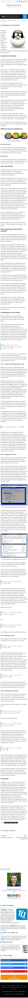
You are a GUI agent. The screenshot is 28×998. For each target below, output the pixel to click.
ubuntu (14, 21)
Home (2, 21)
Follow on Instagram (14, 968)
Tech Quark (13, 986)
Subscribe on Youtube (14, 971)
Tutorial (9, 21)
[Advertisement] (14, 855)
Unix (18, 21)
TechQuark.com (13, 948)
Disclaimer (11, 992)
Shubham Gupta (20, 994)
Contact (15, 992)
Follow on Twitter (14, 964)
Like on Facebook (14, 960)
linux (5, 21)
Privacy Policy (5, 992)
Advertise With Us (22, 992)
